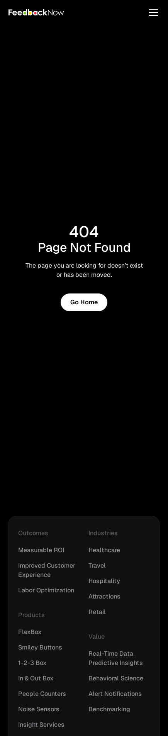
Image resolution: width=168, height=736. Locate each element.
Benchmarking (109, 709)
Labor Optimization (46, 590)
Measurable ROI (41, 550)
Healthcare (104, 550)
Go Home (84, 302)
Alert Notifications (115, 694)
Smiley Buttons (40, 647)
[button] (152, 12)
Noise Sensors (38, 709)
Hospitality (104, 581)
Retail (97, 612)
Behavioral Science (115, 678)
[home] (36, 12)
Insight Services (41, 725)
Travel (97, 565)
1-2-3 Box (32, 663)
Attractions (104, 596)
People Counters (42, 694)
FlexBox (30, 632)
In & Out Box (36, 678)
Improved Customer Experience (46, 570)
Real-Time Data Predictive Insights (115, 658)
